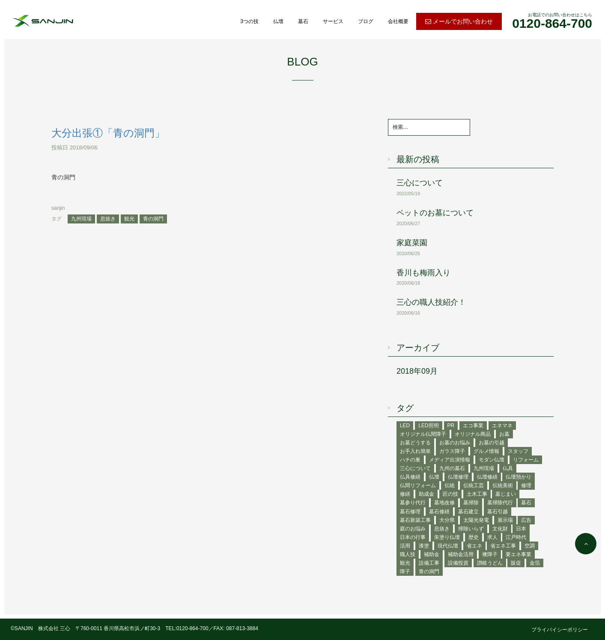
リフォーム (526, 460)
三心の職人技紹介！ (431, 302)
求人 (492, 537)
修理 (526, 485)
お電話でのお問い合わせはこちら (552, 21)
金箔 (535, 563)
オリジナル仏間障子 (423, 434)
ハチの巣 (410, 460)
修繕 (405, 494)
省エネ (474, 546)
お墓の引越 (491, 443)
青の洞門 (153, 219)
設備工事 (429, 563)
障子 (405, 572)
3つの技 (249, 21)
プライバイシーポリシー (559, 630)
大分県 (447, 520)
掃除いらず (471, 529)
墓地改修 (444, 503)
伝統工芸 (473, 485)
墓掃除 (471, 503)
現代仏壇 (448, 546)
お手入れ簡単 (415, 451)
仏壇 (278, 21)
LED (405, 426)
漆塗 (424, 546)
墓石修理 (410, 512)
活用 (405, 546)
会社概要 (398, 21)
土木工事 (477, 494)
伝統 (449, 485)
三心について (419, 183)
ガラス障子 (452, 451)
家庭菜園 (411, 242)
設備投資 (458, 563)
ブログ (365, 21)
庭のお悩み (413, 529)
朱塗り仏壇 (447, 537)
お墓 (504, 434)
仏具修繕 (410, 477)
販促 (516, 563)
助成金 (426, 494)
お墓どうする (415, 443)
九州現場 (81, 219)
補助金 (431, 554)
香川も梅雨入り (423, 272)
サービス (333, 21)
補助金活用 (461, 554)
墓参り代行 (413, 503)
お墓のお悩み (454, 443)
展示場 (505, 520)
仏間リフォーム (418, 485)
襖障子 (490, 554)
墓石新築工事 (415, 520)
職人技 (407, 554)
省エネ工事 (503, 546)
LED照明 (428, 426)
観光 (129, 219)
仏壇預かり (518, 477)
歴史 (473, 537)
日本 (521, 529)
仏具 (508, 468)
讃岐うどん (490, 563)
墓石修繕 (439, 512)
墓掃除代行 (500, 503)
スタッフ (518, 451)
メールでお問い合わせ (459, 21)
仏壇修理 (458, 477)
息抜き (108, 219)
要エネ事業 (518, 554)
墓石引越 (497, 512)
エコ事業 (473, 426)
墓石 (303, 21)
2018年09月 (417, 371)
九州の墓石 (452, 468)
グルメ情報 (486, 451)
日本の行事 (413, 537)
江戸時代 (516, 537)
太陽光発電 (476, 520)
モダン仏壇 (491, 460)
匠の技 (450, 494)
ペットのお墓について (435, 212)
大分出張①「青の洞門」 (108, 133)
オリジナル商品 (473, 434)
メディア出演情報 (449, 460)
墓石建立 (468, 512)
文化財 (500, 529)
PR (451, 426)
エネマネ (502, 426)
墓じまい (505, 494)
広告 (526, 520)
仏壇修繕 (487, 477)
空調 (530, 546)
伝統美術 (502, 485)
